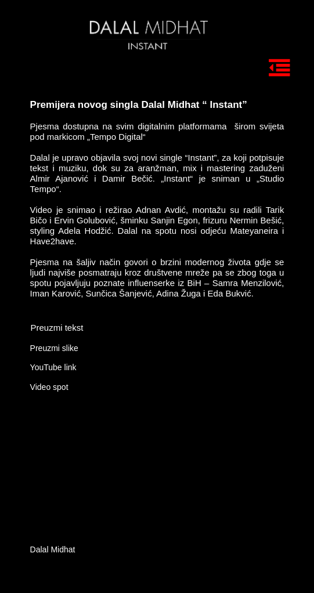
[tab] (264, 36)
